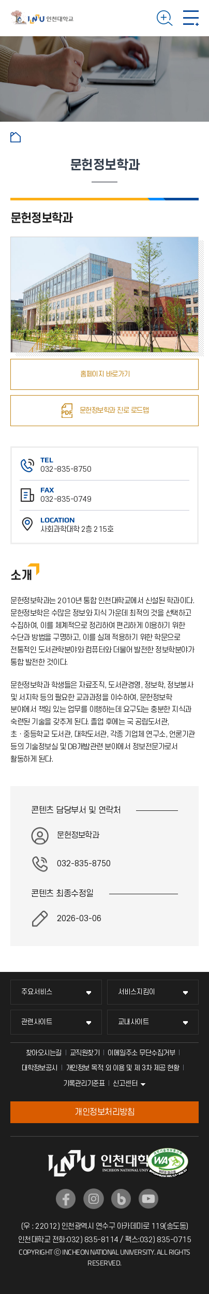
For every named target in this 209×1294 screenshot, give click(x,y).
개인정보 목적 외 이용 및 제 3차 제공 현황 (123, 1068)
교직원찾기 (85, 1053)
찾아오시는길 (44, 1053)
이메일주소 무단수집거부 (141, 1053)
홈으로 (15, 137)
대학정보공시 (39, 1068)
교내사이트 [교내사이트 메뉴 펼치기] (133, 1022)
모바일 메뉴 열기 (191, 18)
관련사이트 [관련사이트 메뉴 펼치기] (36, 1022)
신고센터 (125, 1083)
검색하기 (165, 18)
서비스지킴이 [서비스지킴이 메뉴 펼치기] (136, 992)
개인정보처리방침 (104, 1112)
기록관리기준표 (84, 1083)
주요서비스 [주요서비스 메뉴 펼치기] (36, 992)
